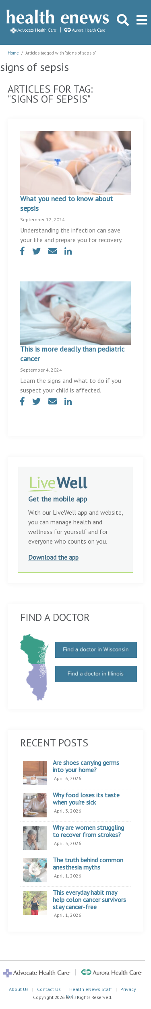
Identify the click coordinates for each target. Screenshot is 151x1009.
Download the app (53, 557)
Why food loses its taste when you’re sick (86, 799)
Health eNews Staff (90, 989)
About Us (19, 989)
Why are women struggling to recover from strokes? (88, 831)
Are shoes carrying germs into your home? (86, 766)
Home (13, 53)
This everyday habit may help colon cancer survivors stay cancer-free (89, 899)
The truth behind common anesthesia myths (88, 864)
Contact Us (49, 989)
